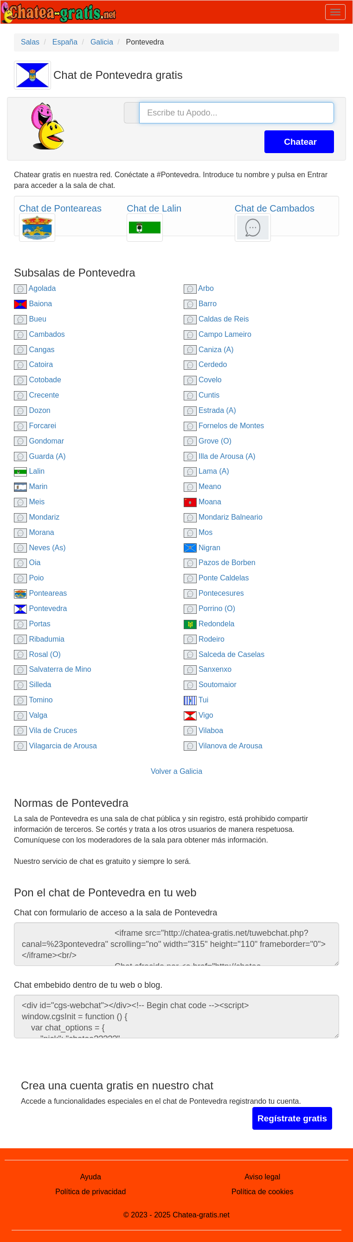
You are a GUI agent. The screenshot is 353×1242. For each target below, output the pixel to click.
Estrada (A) (210, 410)
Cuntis (202, 395)
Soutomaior (210, 685)
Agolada (35, 288)
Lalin (29, 471)
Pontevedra (40, 608)
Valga (30, 715)
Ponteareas (40, 593)
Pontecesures (214, 593)
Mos (198, 532)
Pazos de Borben (220, 562)
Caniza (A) (209, 350)
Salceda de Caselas (224, 654)
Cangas (34, 350)
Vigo (198, 715)
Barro (200, 304)
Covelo (203, 380)
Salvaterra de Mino (52, 669)
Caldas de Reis (216, 319)
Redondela (209, 624)
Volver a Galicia (176, 771)
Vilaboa (204, 730)
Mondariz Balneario (223, 517)
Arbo (199, 288)
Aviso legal (262, 1177)
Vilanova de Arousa (223, 746)
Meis (29, 502)
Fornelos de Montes (224, 426)
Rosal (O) (37, 654)
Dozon (32, 410)
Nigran (202, 548)
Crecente (36, 395)
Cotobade (37, 380)
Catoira (33, 364)
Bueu (30, 319)
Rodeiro (204, 639)
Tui (196, 700)
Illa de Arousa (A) (220, 456)
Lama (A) (206, 471)
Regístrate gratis (292, 1118)
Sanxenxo (208, 669)
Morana (34, 532)
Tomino (33, 700)
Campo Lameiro (217, 334)
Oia (27, 562)
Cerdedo (205, 364)
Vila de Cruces (45, 730)
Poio (29, 578)
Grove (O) (208, 441)
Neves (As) (40, 548)
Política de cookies (262, 1192)
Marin (30, 486)
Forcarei (35, 426)
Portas (32, 624)
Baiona (33, 304)
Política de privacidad (90, 1192)
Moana (202, 502)
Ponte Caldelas (216, 578)
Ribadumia (39, 639)
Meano (202, 486)
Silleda (32, 685)
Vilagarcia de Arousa (55, 746)
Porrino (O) (210, 608)
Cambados (39, 334)
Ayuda (90, 1177)
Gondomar (39, 441)
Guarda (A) (40, 456)
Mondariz (36, 517)
